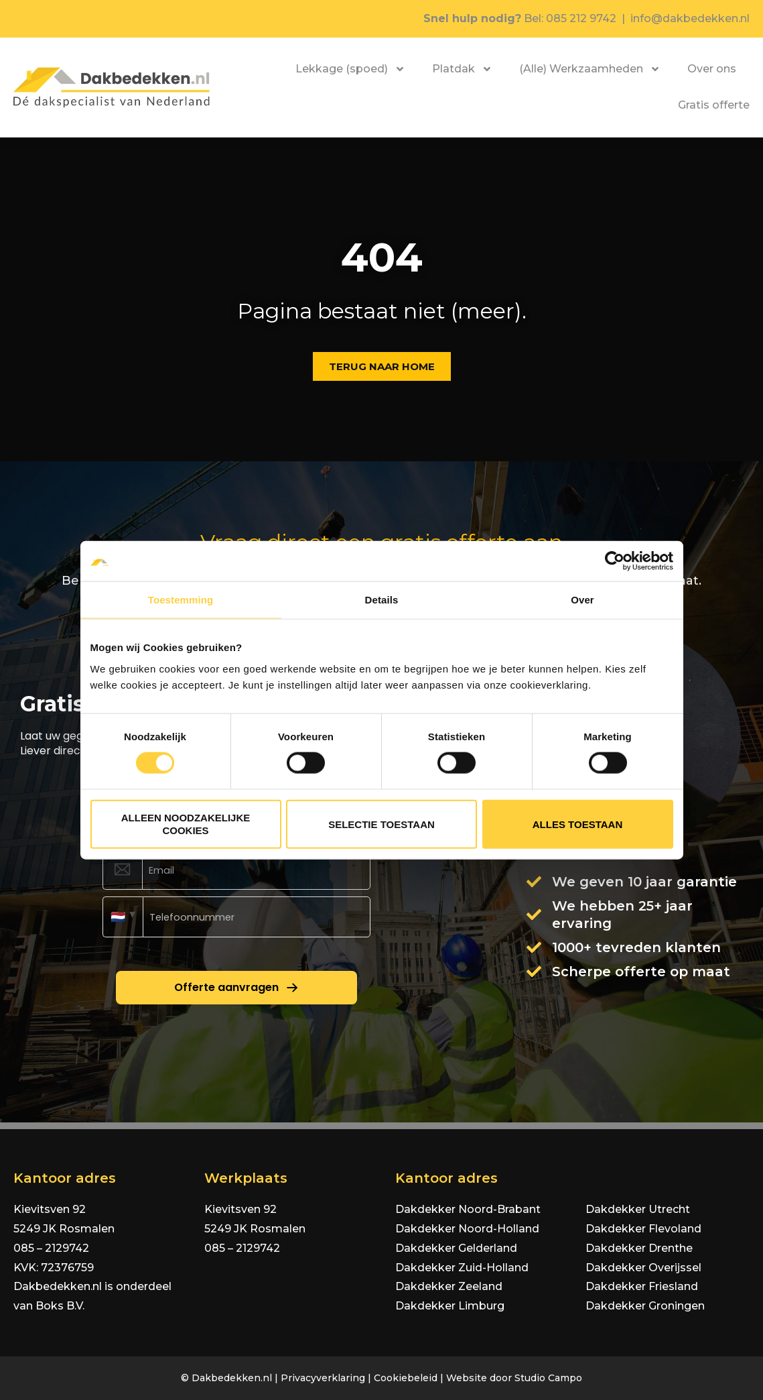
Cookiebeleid (405, 1378)
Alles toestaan (577, 823)
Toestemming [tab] (181, 599)
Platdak (462, 69)
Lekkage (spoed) (350, 69)
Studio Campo (548, 1378)
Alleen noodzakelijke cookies (186, 823)
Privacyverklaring (323, 1378)
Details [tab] (382, 599)
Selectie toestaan (381, 823)
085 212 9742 (581, 18)
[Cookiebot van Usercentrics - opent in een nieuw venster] (614, 561)
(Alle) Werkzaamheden (590, 69)
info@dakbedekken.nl (690, 18)
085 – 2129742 (51, 1248)
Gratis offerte (714, 105)
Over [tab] (582, 599)
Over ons (711, 68)
